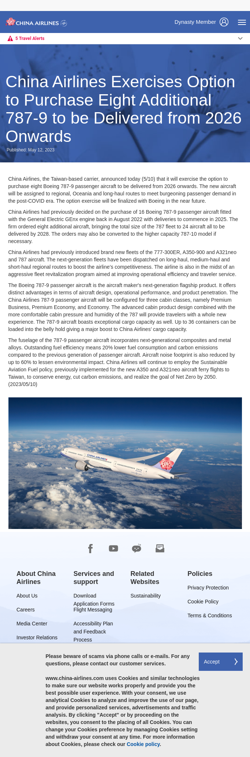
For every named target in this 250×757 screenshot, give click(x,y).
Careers (25, 611)
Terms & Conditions (209, 616)
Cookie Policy (203, 603)
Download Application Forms (94, 597)
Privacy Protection (208, 589)
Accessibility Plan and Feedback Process (93, 625)
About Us (27, 597)
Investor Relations (36, 638)
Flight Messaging (93, 611)
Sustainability (146, 597)
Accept (212, 662)
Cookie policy (143, 744)
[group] (39, 578)
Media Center (31, 625)
